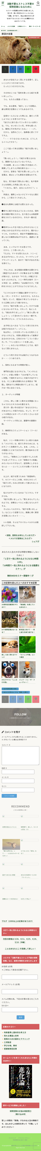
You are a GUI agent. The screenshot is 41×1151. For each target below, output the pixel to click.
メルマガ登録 (11, 26)
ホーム (3, 26)
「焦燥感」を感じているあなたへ (27, 605)
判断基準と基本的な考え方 (15, 1032)
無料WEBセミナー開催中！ (19, 575)
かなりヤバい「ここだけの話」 (9, 681)
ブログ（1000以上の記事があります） (18, 921)
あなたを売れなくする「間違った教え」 (16, 692)
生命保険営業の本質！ (11, 689)
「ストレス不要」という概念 (27, 656)
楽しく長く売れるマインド (9, 656)
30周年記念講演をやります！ (10, 605)
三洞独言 (7, 1042)
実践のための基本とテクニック (17, 1039)
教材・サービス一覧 (34, 26)
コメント (6, 745)
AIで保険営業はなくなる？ (9, 630)
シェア (34, 541)
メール (5, 777)
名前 (4, 768)
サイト (4, 786)
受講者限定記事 (10, 1048)
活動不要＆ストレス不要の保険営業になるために (20, 5)
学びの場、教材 (10, 1045)
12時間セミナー (22, 26)
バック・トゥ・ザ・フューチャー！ (27, 681)
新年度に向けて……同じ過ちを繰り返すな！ (27, 630)
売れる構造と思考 (11, 1035)
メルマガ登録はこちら (19, 538)
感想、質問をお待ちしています (19, 535)
